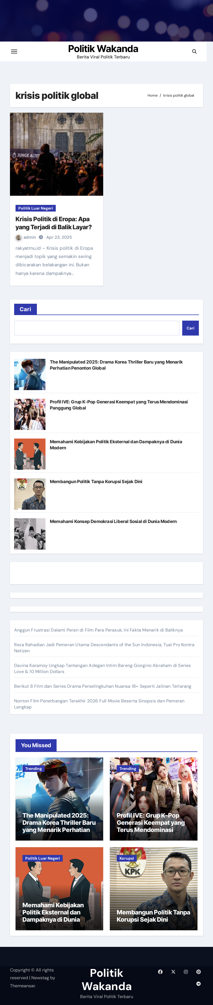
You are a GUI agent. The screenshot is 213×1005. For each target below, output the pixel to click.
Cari (25, 309)
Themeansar (22, 986)
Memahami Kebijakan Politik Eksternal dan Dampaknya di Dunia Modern (53, 916)
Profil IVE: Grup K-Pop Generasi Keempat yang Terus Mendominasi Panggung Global (151, 826)
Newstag (40, 978)
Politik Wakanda (106, 49)
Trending (33, 768)
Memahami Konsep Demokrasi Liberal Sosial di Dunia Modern (113, 521)
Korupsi (127, 858)
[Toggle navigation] (17, 51)
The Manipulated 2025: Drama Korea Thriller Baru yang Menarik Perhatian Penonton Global (59, 826)
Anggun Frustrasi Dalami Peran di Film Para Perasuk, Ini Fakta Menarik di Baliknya (98, 630)
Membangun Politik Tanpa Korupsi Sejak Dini (96, 481)
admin (26, 237)
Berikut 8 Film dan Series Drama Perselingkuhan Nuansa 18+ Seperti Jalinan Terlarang (103, 686)
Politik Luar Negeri (35, 208)
